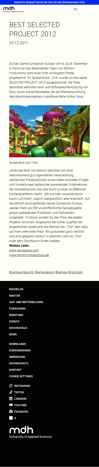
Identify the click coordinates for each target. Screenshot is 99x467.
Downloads (17, 344)
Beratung (16, 315)
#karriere (61, 272)
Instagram (22, 385)
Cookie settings (21, 376)
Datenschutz (18, 363)
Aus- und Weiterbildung (26, 302)
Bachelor (16, 289)
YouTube (20, 405)
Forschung (17, 308)
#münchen (75, 272)
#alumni (28, 272)
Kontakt (15, 369)
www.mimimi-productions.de (29, 255)
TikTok (19, 392)
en (75, 9)
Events (14, 321)
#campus (15, 272)
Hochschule (18, 327)
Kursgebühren (19, 350)
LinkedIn (20, 398)
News (13, 334)
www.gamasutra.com (24, 250)
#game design (44, 272)
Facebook (21, 411)
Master (14, 295)
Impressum (17, 356)
